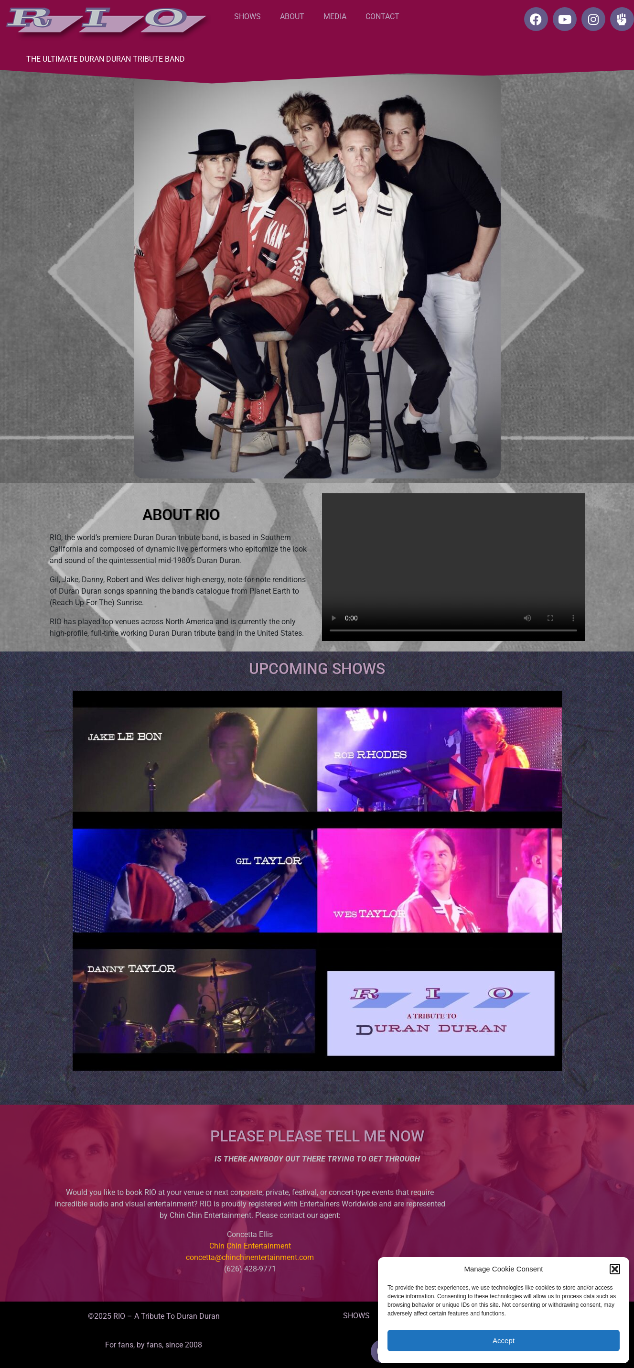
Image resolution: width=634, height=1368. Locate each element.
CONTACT (382, 16)
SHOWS (247, 16)
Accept (504, 1340)
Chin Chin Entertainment (250, 1245)
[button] (615, 1269)
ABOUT (292, 16)
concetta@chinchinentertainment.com (250, 1257)
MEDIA (334, 16)
